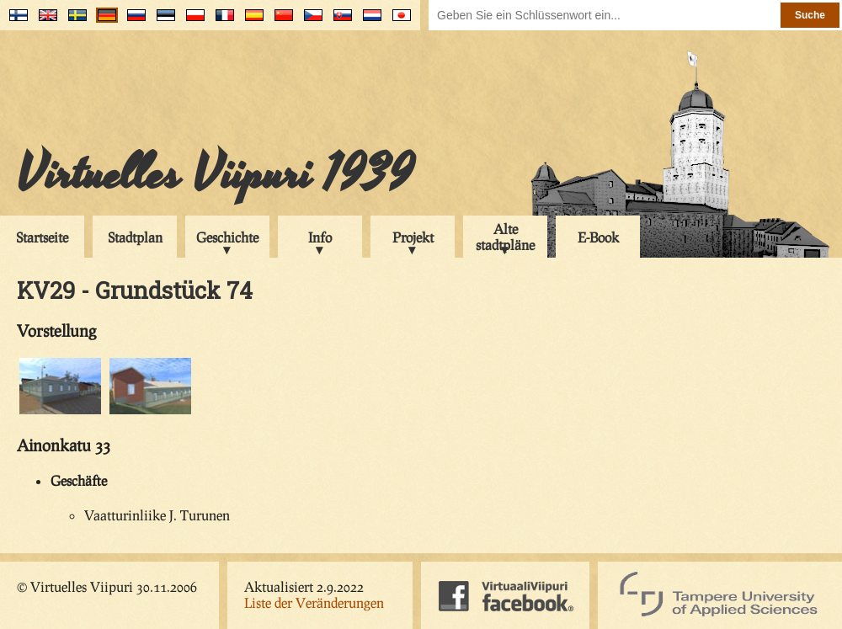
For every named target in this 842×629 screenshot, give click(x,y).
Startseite (42, 237)
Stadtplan (135, 237)
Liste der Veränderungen (314, 602)
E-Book (598, 237)
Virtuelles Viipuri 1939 (215, 174)
